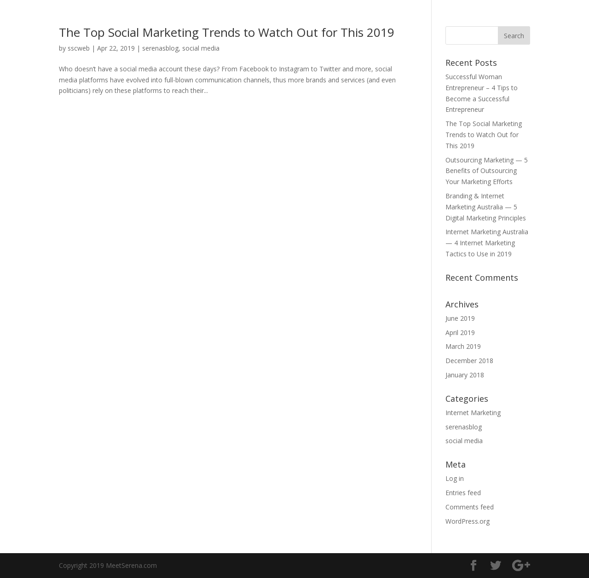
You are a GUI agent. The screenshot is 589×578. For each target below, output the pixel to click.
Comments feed (469, 507)
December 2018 (469, 360)
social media (200, 48)
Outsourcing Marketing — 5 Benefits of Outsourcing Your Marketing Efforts (486, 171)
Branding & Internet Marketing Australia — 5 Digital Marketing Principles (485, 206)
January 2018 (464, 374)
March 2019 (463, 346)
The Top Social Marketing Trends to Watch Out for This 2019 (226, 32)
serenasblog (160, 48)
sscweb (79, 48)
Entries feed (463, 492)
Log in (454, 478)
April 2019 (460, 332)
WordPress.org (467, 521)
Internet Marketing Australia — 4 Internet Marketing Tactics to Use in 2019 (486, 242)
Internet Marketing (473, 412)
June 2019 (460, 318)
